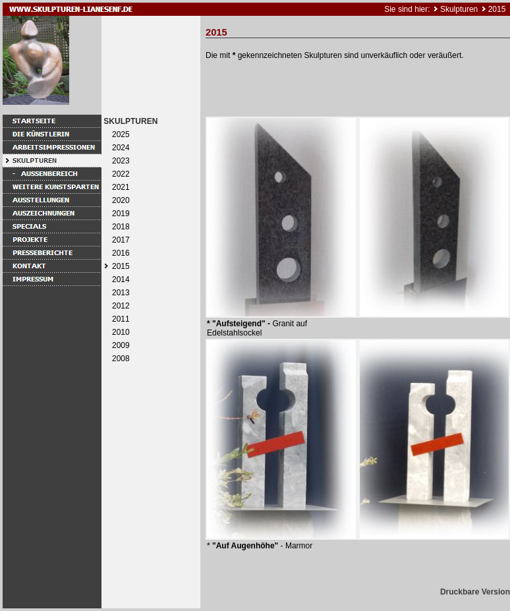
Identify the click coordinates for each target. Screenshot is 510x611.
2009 (121, 345)
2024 (121, 147)
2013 (121, 292)
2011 (121, 319)
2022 (121, 174)
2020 (121, 200)
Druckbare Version (475, 591)
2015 (497, 9)
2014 (121, 279)
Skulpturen (459, 9)
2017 (121, 240)
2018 (121, 226)
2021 (121, 187)
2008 (121, 358)
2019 (121, 213)
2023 (121, 160)
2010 (121, 332)
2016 (121, 253)
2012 (121, 305)
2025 (121, 134)
